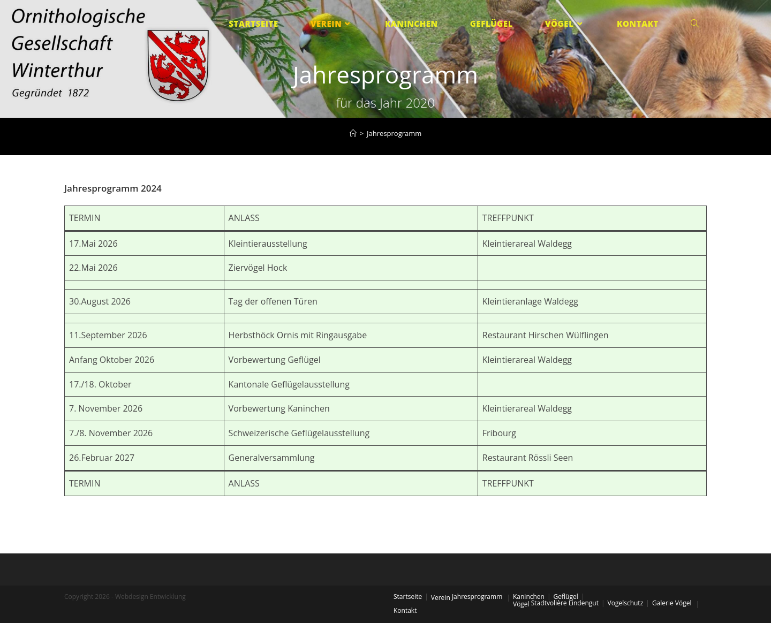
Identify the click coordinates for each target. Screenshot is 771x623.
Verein (440, 597)
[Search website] (695, 24)
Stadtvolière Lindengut (565, 602)
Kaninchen (529, 596)
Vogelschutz (626, 602)
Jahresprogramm (477, 596)
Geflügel (566, 596)
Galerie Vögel (672, 602)
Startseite (408, 596)
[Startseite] (353, 133)
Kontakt (405, 610)
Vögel (521, 604)
